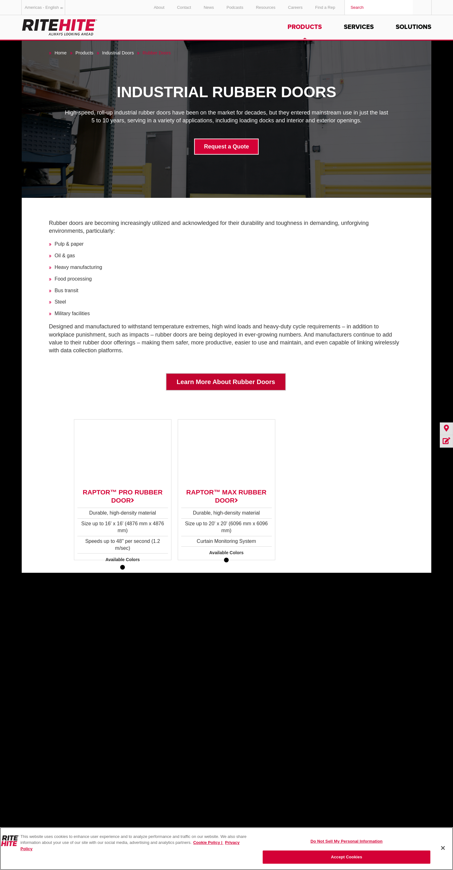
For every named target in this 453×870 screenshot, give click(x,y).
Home (60, 52)
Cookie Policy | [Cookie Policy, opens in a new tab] (208, 842)
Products (305, 27)
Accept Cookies (346, 857)
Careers (295, 7)
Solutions (413, 27)
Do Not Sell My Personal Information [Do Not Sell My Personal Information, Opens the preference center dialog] (346, 841)
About (159, 7)
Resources (265, 7)
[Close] (443, 848)
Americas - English (45, 7)
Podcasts (234, 7)
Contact (184, 7)
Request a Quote (226, 146)
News (209, 7)
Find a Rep (325, 7)
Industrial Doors (118, 52)
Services (359, 27)
